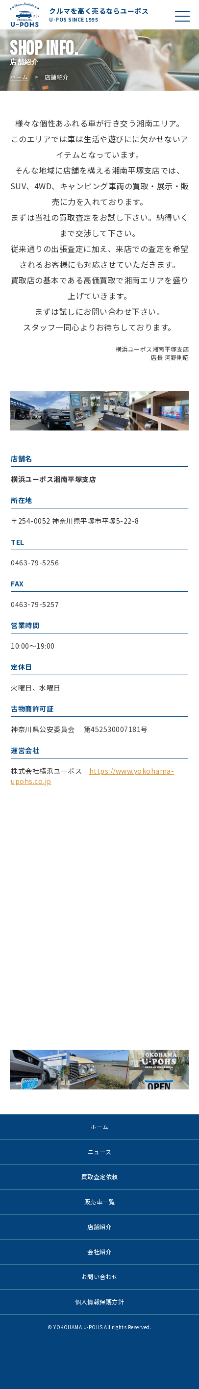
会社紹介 (99, 1251)
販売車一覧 (99, 1201)
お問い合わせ (99, 1276)
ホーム (19, 77)
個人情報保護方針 (99, 1301)
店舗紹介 (99, 1226)
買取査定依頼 (99, 1176)
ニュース (100, 1151)
